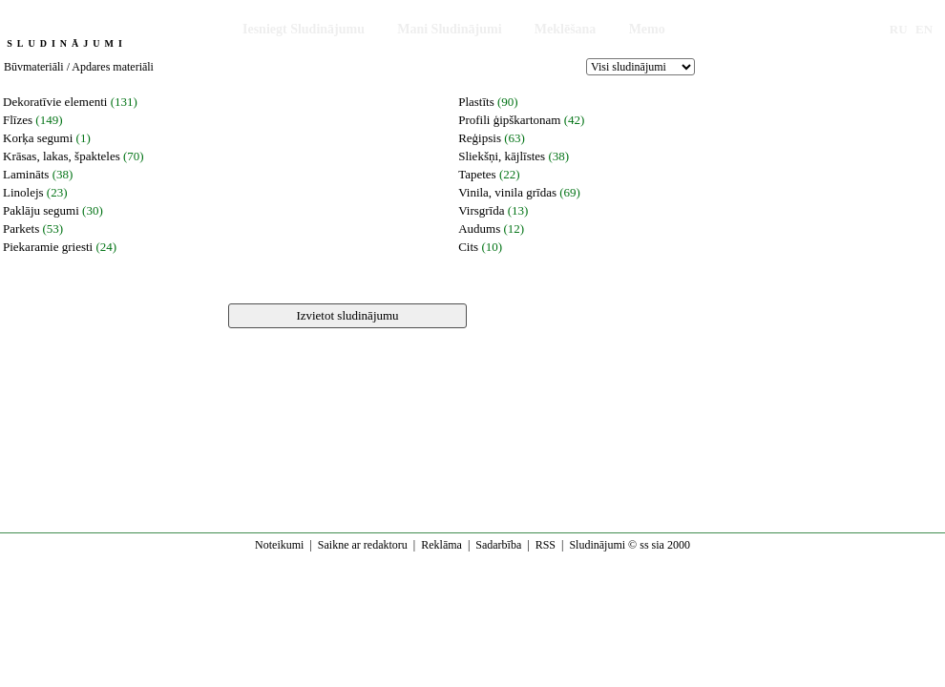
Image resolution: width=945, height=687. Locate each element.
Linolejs (23, 192)
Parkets (21, 228)
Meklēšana (566, 29)
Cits (468, 246)
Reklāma (441, 545)
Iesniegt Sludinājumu (303, 29)
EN (924, 29)
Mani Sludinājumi (449, 29)
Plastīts (476, 101)
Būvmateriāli (34, 66)
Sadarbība (498, 545)
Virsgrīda (481, 210)
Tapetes (477, 174)
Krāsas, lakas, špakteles (61, 156)
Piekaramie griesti (48, 246)
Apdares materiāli (113, 66)
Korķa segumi (38, 138)
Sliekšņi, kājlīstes (501, 156)
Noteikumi (279, 545)
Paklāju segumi (41, 210)
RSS (546, 545)
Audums (479, 228)
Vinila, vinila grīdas (507, 192)
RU (899, 29)
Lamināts (26, 174)
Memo (647, 29)
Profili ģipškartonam (509, 120)
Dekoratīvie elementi (55, 101)
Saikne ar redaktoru (363, 545)
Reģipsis (479, 138)
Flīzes (17, 120)
